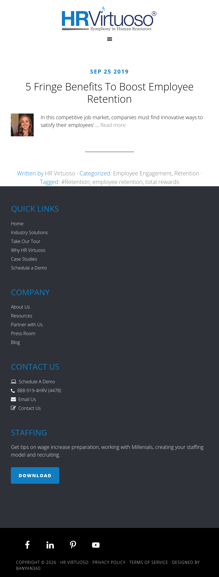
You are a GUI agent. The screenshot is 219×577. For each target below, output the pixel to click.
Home (17, 223)
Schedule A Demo (37, 381)
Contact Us (29, 408)
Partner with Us (26, 324)
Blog (15, 342)
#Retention (75, 182)
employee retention (117, 182)
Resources (21, 316)
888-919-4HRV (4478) (39, 390)
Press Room (23, 333)
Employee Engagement (142, 173)
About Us (20, 307)
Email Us (27, 399)
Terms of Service (148, 562)
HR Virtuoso (109, 18)
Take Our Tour (25, 241)
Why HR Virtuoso (28, 250)
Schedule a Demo (29, 268)
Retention (186, 173)
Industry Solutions (29, 232)
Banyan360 (28, 568)
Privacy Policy (108, 562)
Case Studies (24, 259)
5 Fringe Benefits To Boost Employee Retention (109, 92)
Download (35, 475)
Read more (113, 125)
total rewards (162, 182)
